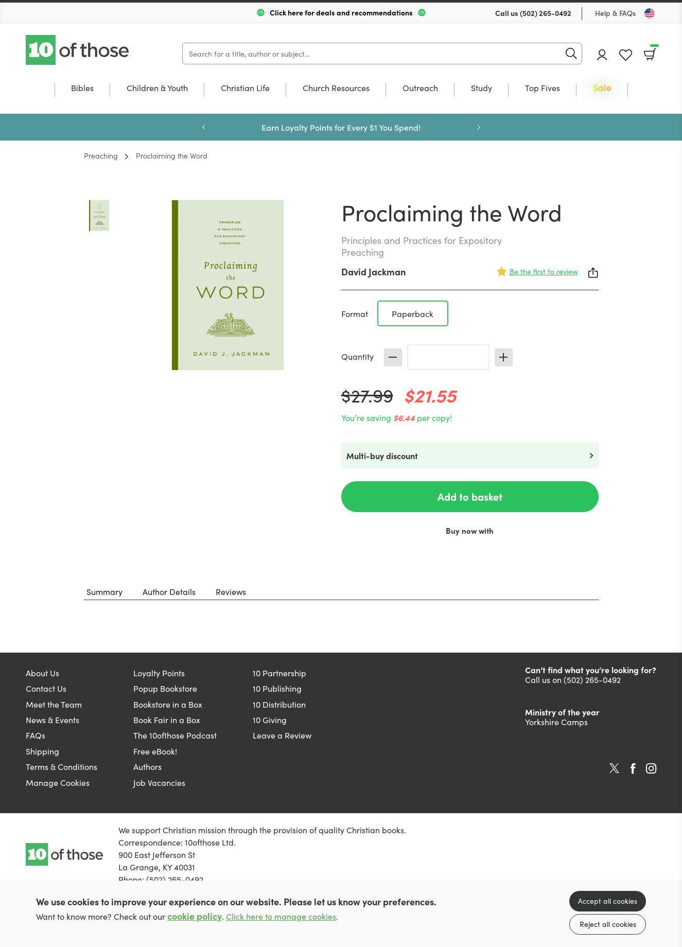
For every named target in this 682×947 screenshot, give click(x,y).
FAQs (35, 735)
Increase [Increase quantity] (504, 357)
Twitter (614, 768)
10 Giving (270, 719)
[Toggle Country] (649, 13)
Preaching (101, 155)
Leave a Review (282, 735)
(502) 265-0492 (545, 13)
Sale (602, 88)
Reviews (231, 591)
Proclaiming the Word (171, 155)
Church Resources (336, 88)
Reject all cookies (608, 924)
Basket (653, 51)
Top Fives (542, 88)
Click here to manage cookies (281, 916)
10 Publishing (277, 688)
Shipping (42, 751)
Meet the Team (54, 704)
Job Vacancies (159, 782)
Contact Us (46, 688)
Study (481, 88)
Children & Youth (157, 88)
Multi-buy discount (382, 455)
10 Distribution (279, 704)
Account (602, 54)
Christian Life (245, 88)
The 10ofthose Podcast (175, 735)
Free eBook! (155, 751)
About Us (42, 672)
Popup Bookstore (165, 688)
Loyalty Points (159, 672)
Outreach (420, 88)
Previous (203, 127)
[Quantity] (448, 357)
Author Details (169, 591)
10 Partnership (279, 672)
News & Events (52, 719)
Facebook (633, 768)
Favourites (625, 55)
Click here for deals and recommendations (341, 12)
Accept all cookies (607, 901)
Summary (104, 591)
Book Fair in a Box (166, 719)
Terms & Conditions (61, 766)
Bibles (82, 88)
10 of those (78, 50)
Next (478, 127)
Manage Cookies (58, 782)
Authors (147, 766)
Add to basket (470, 496)
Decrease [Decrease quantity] (393, 357)
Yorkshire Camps (556, 721)
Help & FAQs (615, 13)
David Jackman (373, 271)
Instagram (651, 768)
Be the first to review (544, 271)
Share (593, 273)
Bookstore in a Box (167, 704)
